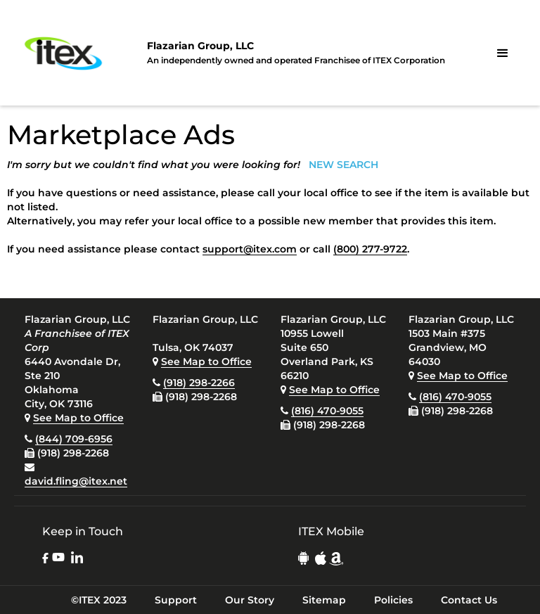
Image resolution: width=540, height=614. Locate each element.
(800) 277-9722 (370, 249)
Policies (393, 600)
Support (176, 600)
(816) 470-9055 (327, 410)
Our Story (249, 600)
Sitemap (324, 600)
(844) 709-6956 (73, 439)
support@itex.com (249, 249)
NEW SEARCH (343, 164)
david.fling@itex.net (76, 481)
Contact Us (469, 600)
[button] (503, 53)
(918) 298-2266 (199, 382)
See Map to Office (78, 417)
